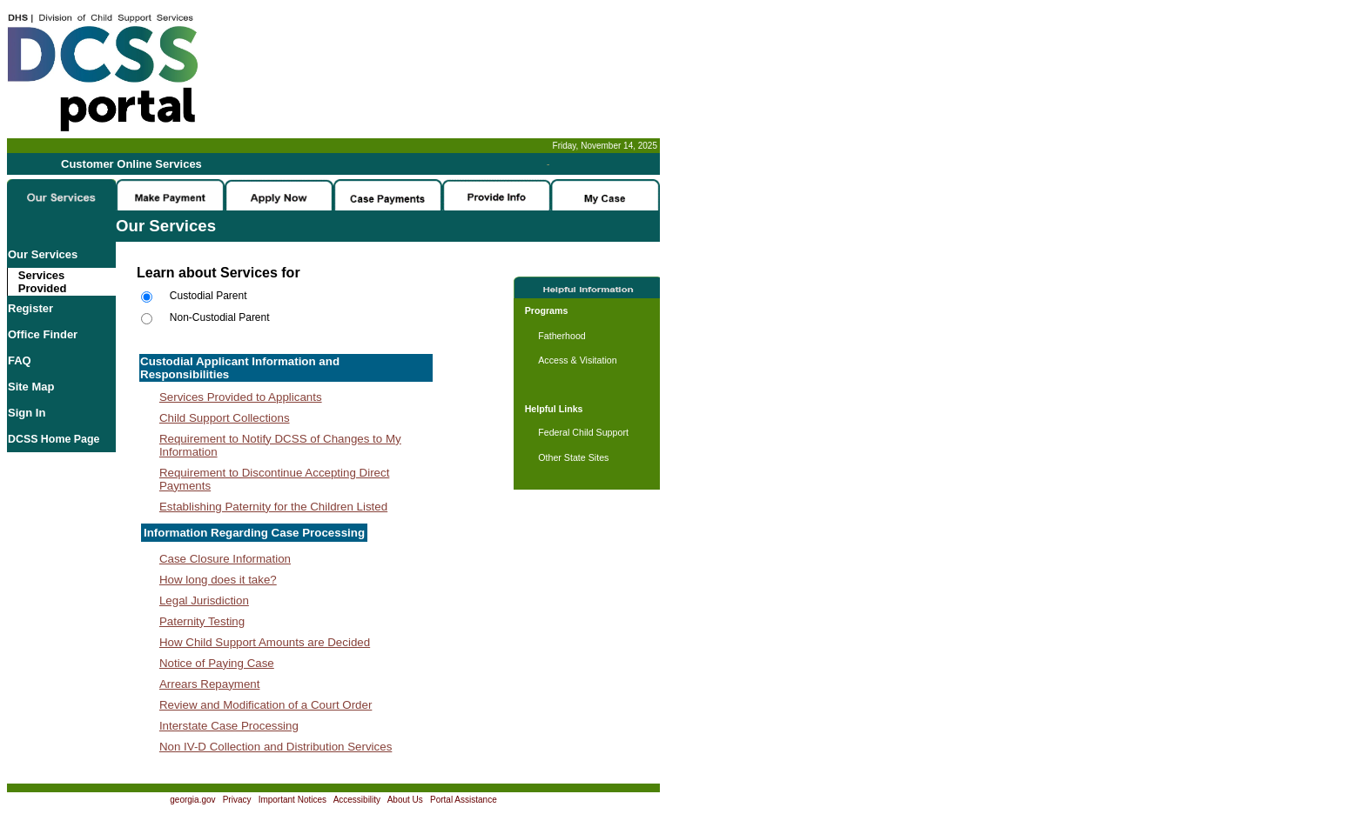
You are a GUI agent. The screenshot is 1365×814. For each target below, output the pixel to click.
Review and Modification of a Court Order (265, 704)
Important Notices (292, 799)
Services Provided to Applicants (240, 397)
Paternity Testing (202, 621)
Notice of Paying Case (216, 663)
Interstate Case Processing (229, 725)
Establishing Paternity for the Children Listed (273, 506)
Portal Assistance (463, 799)
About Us (405, 799)
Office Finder (42, 334)
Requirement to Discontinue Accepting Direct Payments (274, 479)
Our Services (42, 254)
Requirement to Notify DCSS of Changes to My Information (280, 445)
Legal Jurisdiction (204, 600)
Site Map (31, 386)
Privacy (237, 799)
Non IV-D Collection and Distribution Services (275, 746)
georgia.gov (192, 799)
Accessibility (356, 799)
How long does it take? (218, 579)
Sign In (26, 412)
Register (30, 308)
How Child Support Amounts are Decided (264, 642)
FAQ (19, 360)
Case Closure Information (225, 558)
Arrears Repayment (209, 684)
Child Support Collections (224, 417)
